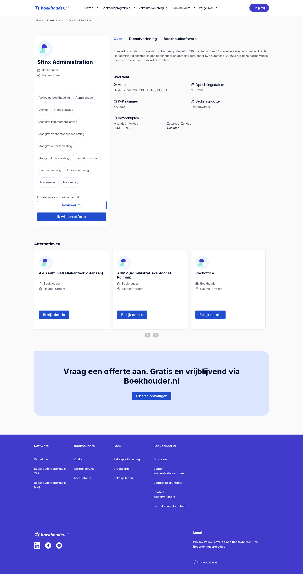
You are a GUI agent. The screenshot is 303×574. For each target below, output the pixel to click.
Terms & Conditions (225, 542)
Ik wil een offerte (71, 217)
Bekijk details (54, 315)
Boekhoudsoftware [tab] (180, 39)
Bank (117, 446)
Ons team (160, 459)
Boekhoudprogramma (116, 8)
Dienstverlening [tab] (143, 39)
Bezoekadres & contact (169, 506)
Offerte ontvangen (151, 396)
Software (41, 446)
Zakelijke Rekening (151, 8)
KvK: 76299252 (249, 542)
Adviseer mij (71, 205)
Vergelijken (41, 459)
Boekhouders (181, 8)
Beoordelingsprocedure (209, 546)
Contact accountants (168, 482)
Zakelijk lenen (123, 478)
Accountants (82, 478)
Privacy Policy (202, 542)
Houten (47, 75)
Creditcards (121, 468)
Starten (88, 8)
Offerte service (84, 468)
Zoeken (79, 459)
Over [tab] (118, 39)
